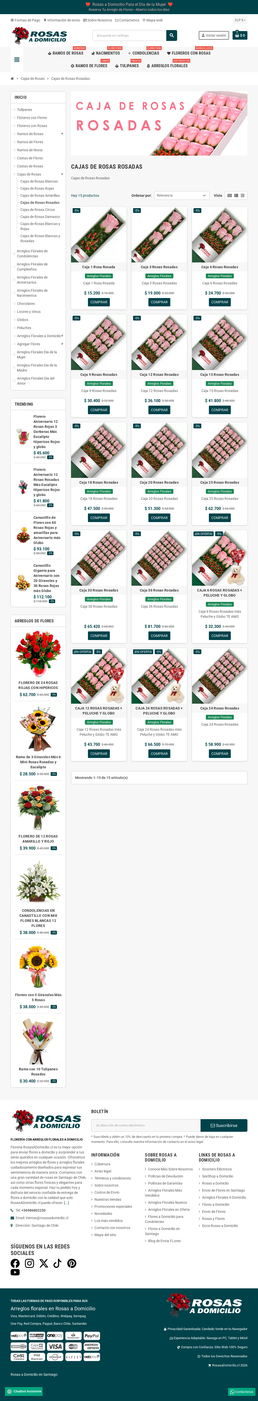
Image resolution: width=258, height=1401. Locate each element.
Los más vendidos (108, 1221)
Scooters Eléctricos (217, 1169)
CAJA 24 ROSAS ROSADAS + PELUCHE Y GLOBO (159, 711)
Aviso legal (102, 1171)
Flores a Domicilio (215, 1204)
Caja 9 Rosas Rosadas (98, 375)
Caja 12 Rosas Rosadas (159, 375)
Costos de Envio (106, 1192)
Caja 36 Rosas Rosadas (159, 590)
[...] (66, 1203)
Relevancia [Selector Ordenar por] (165, 195)
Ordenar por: (142, 195)
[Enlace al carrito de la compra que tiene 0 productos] (240, 35)
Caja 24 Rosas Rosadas (219, 708)
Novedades (103, 1214)
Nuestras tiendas (107, 1199)
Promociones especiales (113, 1207)
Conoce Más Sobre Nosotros (170, 1169)
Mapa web (152, 20)
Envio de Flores (213, 1212)
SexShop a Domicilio (217, 1176)
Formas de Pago (25, 20)
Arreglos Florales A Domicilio (224, 1197)
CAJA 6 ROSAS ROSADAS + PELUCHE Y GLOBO (219, 593)
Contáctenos (127, 20)
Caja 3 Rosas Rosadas (159, 267)
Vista (218, 195)
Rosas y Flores (213, 1219)
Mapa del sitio (105, 1235)
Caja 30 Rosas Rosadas (98, 590)
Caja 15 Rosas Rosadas (219, 375)
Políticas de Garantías (165, 1183)
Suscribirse (224, 1125)
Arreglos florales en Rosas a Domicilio (53, 1309)
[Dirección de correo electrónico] (146, 1125)
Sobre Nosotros (97, 20)
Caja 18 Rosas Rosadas (98, 483)
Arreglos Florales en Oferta (169, 1210)
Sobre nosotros (106, 1185)
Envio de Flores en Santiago (223, 1190)
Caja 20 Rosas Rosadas (159, 483)
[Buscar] (134, 35)
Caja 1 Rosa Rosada (98, 267)
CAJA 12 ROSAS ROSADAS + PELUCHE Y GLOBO (98, 711)
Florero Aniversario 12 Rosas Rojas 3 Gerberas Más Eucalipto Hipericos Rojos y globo (47, 431)
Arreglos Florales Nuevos (167, 1202)
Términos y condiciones (112, 1178)
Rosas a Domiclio (215, 1183)
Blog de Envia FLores (164, 1241)
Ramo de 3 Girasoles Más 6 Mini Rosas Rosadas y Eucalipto (38, 762)
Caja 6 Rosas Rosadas (219, 267)
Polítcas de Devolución (165, 1176)
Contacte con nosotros (112, 1228)
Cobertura (102, 1164)
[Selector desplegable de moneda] (240, 20)
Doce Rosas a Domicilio (220, 1226)
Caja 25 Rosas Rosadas (219, 483)
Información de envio (61, 20)
